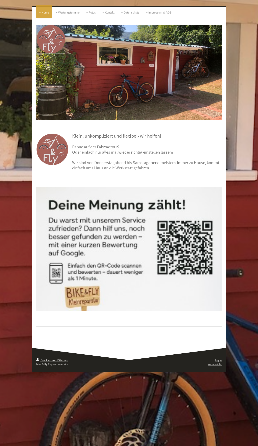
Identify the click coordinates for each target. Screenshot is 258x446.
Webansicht (215, 364)
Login (218, 360)
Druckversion (46, 360)
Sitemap (63, 360)
